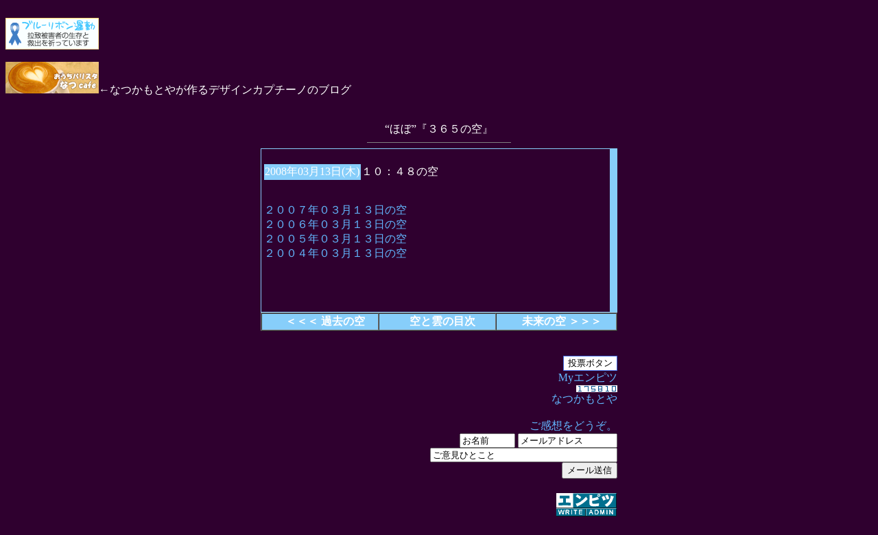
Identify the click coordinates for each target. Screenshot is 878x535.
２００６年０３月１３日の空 (335, 224)
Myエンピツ (439, 445)
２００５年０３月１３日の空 (335, 238)
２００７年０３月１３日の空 (335, 210)
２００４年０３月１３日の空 (335, 253)
